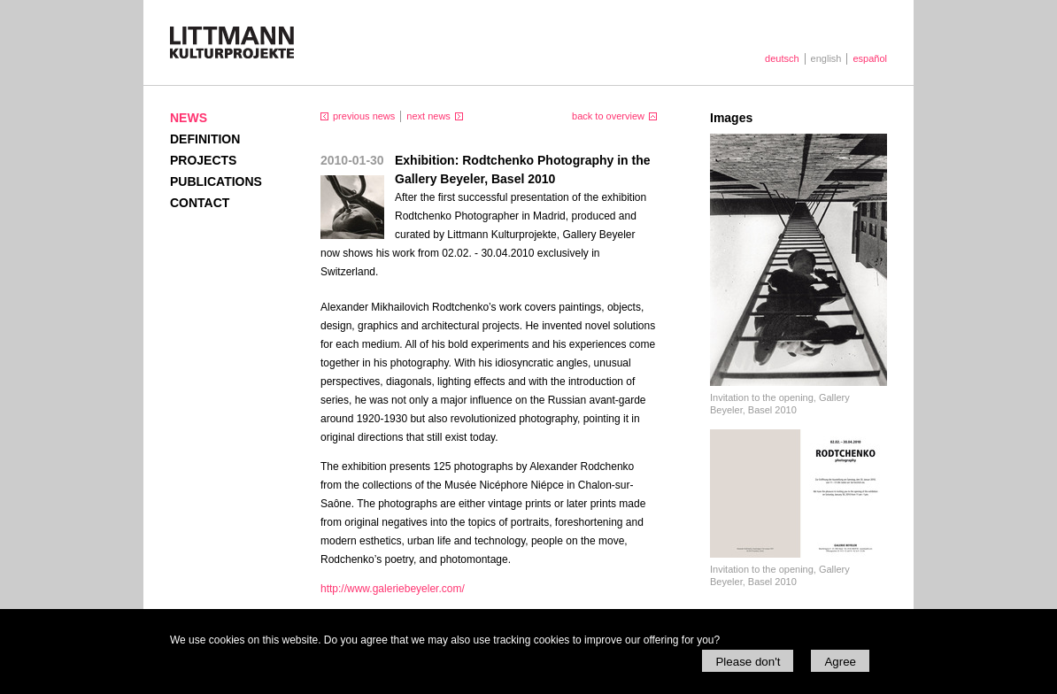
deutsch (782, 58)
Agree (840, 661)
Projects (203, 160)
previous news (364, 116)
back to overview (608, 116)
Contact (199, 203)
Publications (216, 181)
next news (428, 116)
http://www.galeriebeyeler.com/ (392, 588)
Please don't (747, 661)
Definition (205, 139)
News (188, 118)
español (870, 58)
